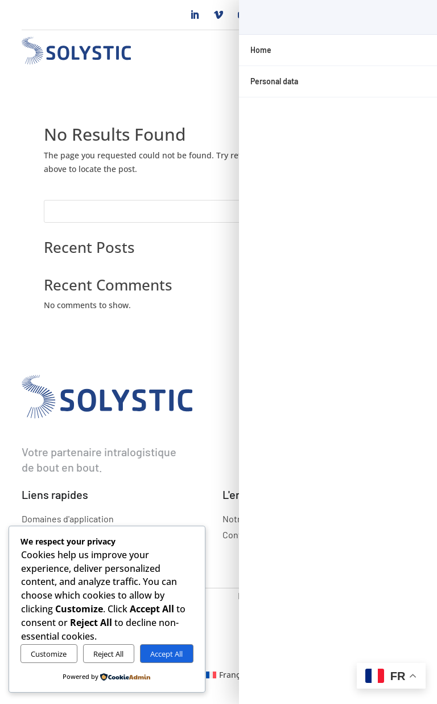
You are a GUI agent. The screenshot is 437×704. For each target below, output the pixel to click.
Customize (49, 654)
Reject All (108, 654)
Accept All (166, 654)
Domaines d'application (68, 518)
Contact (238, 534)
